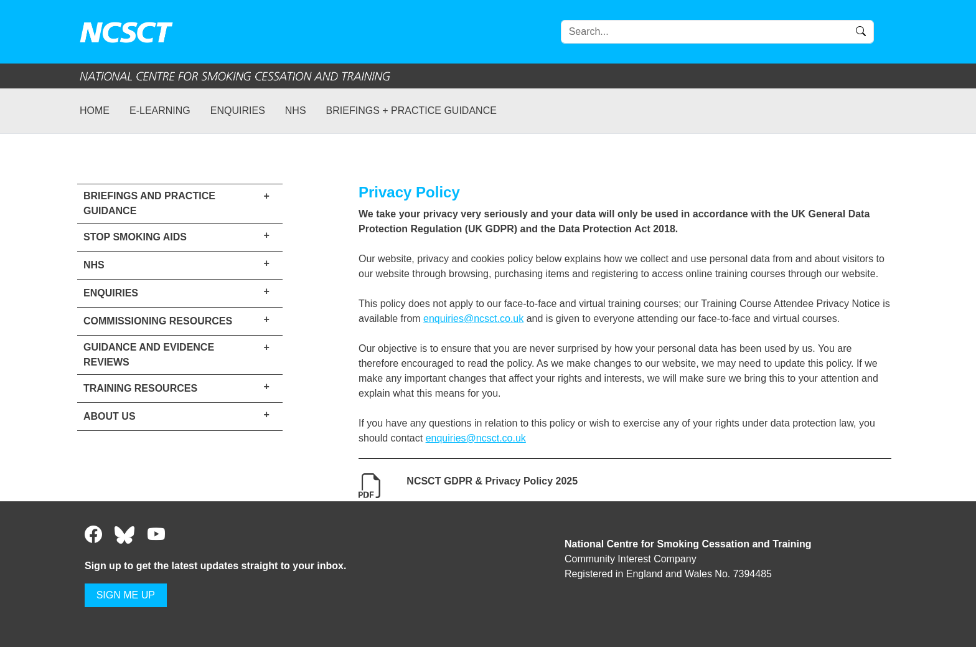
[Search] (717, 32)
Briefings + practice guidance (411, 110)
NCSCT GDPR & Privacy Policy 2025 (492, 481)
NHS (295, 110)
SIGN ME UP (125, 595)
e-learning (159, 110)
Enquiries (237, 110)
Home (95, 110)
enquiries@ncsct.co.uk (473, 318)
